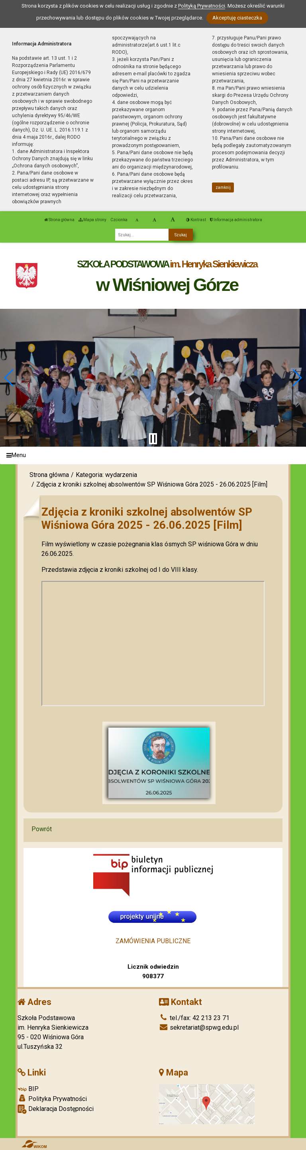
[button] (9, 378)
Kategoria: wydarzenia (106, 475)
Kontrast (196, 220)
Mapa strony (92, 220)
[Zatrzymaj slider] (153, 439)
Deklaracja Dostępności (56, 1109)
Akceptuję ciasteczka (237, 18)
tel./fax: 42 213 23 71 (194, 1018)
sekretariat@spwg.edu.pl (199, 1027)
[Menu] (153, 456)
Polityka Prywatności (52, 1099)
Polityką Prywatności (201, 6)
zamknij (223, 187)
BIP (28, 1089)
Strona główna (59, 220)
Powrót (41, 829)
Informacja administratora (236, 220)
